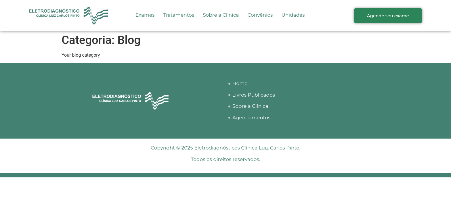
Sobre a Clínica (221, 15)
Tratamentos (178, 15)
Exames (145, 15)
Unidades (293, 15)
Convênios (260, 15)
